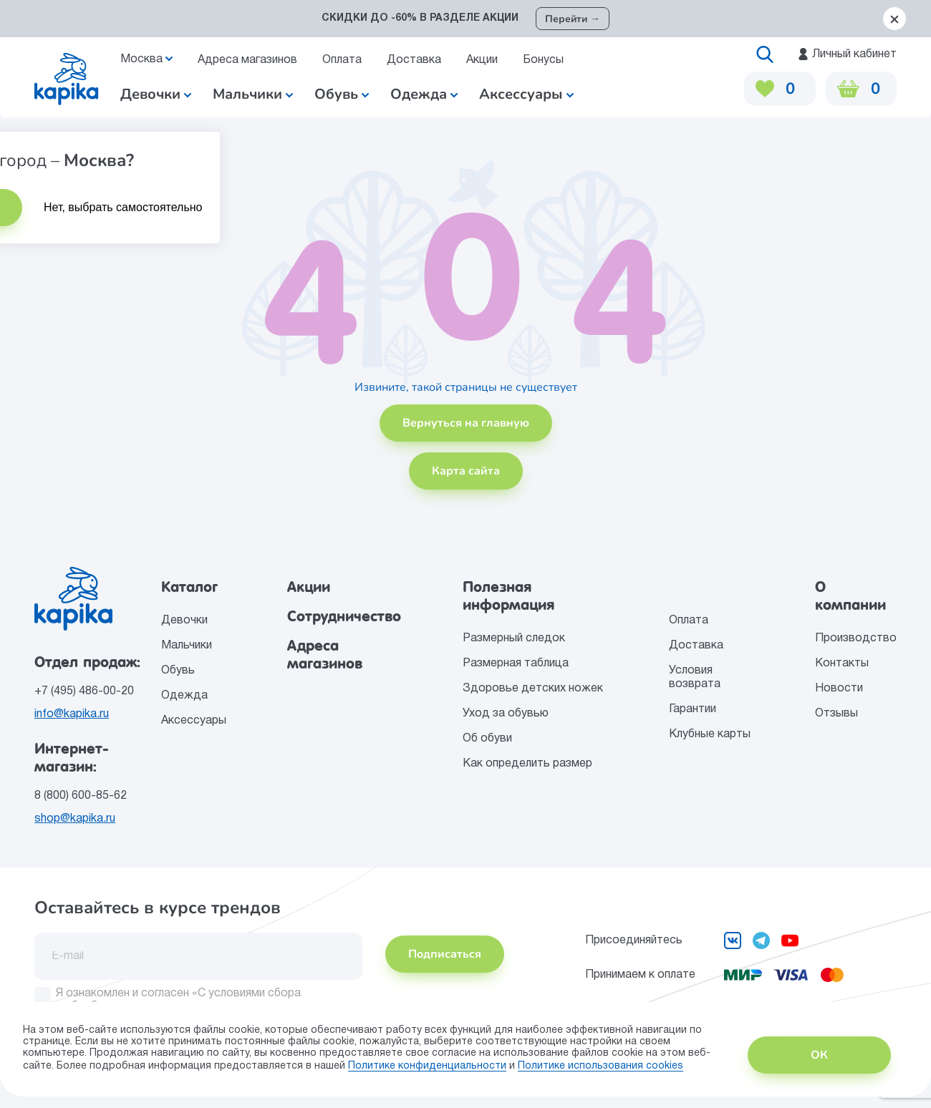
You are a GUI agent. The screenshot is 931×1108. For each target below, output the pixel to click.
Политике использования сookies (600, 1066)
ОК (819, 1055)
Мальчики (253, 94)
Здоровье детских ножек (533, 689)
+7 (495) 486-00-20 (84, 691)
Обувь (178, 671)
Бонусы (543, 60)
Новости (839, 689)
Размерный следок (514, 638)
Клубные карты (710, 734)
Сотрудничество (344, 616)
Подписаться (444, 954)
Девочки (155, 94)
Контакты (842, 664)
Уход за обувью (506, 714)
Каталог (189, 587)
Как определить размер (527, 764)
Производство (856, 638)
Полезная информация (509, 595)
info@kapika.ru (71, 714)
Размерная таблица (516, 664)
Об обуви (487, 739)
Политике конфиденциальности (427, 1066)
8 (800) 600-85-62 (80, 796)
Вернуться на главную (465, 423)
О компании (850, 595)
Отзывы (836, 714)
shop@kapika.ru (74, 819)
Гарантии (692, 709)
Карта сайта (466, 471)
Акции (482, 60)
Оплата (342, 60)
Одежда (184, 696)
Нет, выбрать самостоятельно (123, 207)
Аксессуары (193, 721)
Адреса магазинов (247, 60)
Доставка (414, 60)
